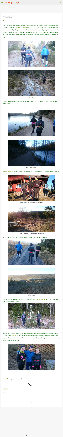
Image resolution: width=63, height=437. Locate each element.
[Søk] (21, 2)
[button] (4, 21)
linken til (8, 379)
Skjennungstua (7, 171)
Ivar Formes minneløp (22, 27)
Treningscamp (11, 2)
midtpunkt (14, 335)
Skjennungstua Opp (40, 299)
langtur (5, 388)
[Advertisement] (31, 419)
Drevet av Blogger (31, 435)
